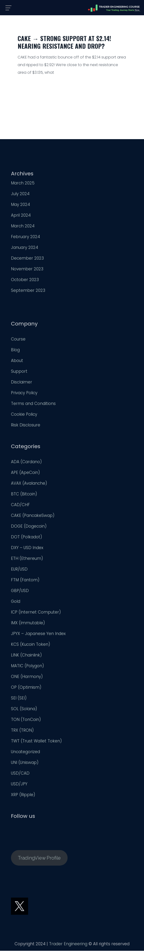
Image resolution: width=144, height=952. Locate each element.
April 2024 (21, 216)
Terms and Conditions (33, 404)
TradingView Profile (39, 859)
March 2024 (23, 227)
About (17, 361)
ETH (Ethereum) (27, 559)
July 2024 (20, 195)
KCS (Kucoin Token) (30, 645)
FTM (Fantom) (25, 581)
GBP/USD (20, 591)
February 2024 (25, 238)
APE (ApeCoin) (25, 473)
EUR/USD (19, 570)
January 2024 (24, 248)
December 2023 (27, 259)
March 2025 (23, 184)
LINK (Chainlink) (26, 656)
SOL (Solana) (24, 710)
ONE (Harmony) (27, 677)
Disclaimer (21, 383)
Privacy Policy (24, 394)
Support (19, 372)
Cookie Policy (24, 415)
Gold (15, 602)
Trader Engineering (68, 945)
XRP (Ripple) (23, 796)
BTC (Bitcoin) (24, 495)
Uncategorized (25, 753)
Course (18, 340)
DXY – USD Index (27, 549)
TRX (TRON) (22, 731)
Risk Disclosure (25, 426)
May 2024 (20, 205)
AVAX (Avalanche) (29, 484)
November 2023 (27, 270)
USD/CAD (20, 774)
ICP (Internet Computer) (36, 613)
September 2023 (28, 291)
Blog (15, 351)
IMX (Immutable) (28, 624)
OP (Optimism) (26, 688)
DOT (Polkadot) (26, 538)
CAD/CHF (20, 506)
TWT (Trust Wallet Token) (36, 742)
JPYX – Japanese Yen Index (38, 634)
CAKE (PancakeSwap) (33, 516)
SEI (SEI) (19, 699)
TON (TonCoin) (26, 720)
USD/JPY (19, 785)
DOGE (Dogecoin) (29, 527)
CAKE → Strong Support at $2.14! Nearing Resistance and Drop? (64, 42)
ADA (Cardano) (26, 463)
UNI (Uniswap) (25, 763)
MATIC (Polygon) (27, 667)
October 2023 (25, 281)
